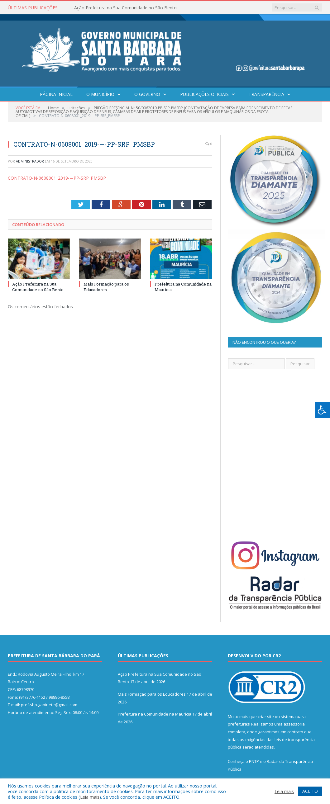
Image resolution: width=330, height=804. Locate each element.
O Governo (147, 94)
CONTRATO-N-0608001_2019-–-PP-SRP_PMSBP (57, 178)
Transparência (266, 94)
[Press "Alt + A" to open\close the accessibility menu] (322, 410)
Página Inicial (56, 94)
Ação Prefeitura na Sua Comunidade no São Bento (125, 8)
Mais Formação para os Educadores (106, 286)
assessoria (294, 724)
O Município (100, 94)
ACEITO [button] (310, 791)
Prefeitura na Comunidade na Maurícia (154, 714)
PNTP (254, 761)
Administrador (30, 161)
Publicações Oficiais (204, 94)
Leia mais (89, 797)
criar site (266, 716)
